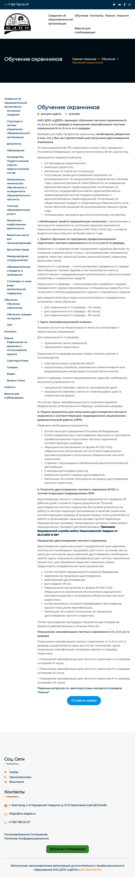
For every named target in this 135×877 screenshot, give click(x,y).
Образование (15, 150)
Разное (110, 15)
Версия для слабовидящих (85, 30)
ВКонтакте (14, 782)
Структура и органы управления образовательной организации (18, 129)
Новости (123, 15)
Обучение (81, 15)
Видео (11, 373)
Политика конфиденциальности (26, 838)
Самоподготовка (17, 360)
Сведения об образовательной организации (60, 19)
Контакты (96, 15)
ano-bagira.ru (90, 869)
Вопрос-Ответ (16, 380)
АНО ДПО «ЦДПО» (51, 114)
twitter (11, 772)
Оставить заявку (84, 700)
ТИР (9, 325)
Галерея (12, 367)
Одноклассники (17, 777)
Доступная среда (18, 249)
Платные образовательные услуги (18, 210)
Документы (14, 143)
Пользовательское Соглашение (25, 834)
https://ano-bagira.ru (22, 813)
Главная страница (84, 59)
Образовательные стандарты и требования (18, 270)
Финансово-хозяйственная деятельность (16, 224)
